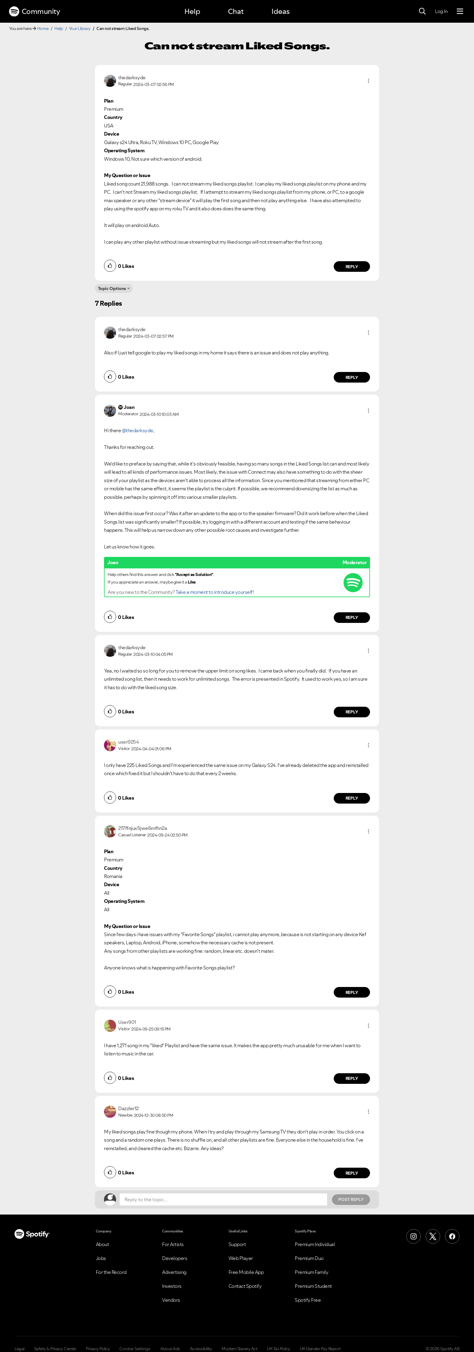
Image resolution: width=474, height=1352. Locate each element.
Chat (236, 11)
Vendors (171, 1300)
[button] (368, 80)
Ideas (280, 11)
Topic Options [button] (112, 288)
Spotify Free (308, 1300)
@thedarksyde (137, 430)
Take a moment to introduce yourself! (215, 592)
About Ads (170, 1348)
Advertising (174, 1272)
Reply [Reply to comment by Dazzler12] (352, 1173)
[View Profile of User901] (127, 1022)
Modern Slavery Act (239, 1348)
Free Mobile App (246, 1272)
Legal (19, 1348)
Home (43, 28)
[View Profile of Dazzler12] (128, 1108)
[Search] (422, 11)
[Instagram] (413, 1236)
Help (192, 11)
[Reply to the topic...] (223, 1199)
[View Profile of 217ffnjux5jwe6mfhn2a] (142, 828)
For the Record (111, 1272)
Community (34, 11)
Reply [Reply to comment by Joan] (352, 617)
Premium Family (311, 1272)
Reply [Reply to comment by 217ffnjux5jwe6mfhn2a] (352, 992)
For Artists (173, 1244)
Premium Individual (315, 1244)
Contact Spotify (245, 1286)
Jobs (101, 1258)
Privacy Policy (98, 1348)
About (102, 1244)
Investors (172, 1286)
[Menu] (460, 11)
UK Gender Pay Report (320, 1348)
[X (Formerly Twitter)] (433, 1236)
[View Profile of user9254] (128, 742)
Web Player (241, 1258)
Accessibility (201, 1348)
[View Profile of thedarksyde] (132, 77)
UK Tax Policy (278, 1348)
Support (237, 1244)
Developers (174, 1258)
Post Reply (351, 1199)
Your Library (80, 28)
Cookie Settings (135, 1348)
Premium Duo (309, 1258)
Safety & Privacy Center (55, 1348)
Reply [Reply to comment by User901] (352, 1078)
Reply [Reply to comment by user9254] (352, 798)
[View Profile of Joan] (129, 407)
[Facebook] (452, 1236)
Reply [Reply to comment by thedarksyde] (352, 267)
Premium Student (313, 1286)
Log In (441, 11)
